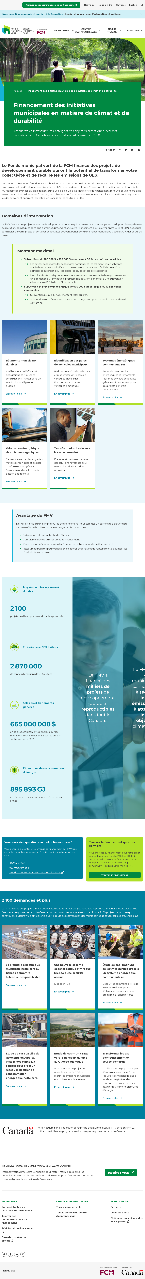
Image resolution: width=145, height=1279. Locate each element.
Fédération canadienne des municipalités (126, 1220)
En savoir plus (14, 393)
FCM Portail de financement (18, 1230)
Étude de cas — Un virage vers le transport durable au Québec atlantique (71, 1057)
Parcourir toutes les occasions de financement (17, 1209)
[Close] (141, 14)
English (133, 5)
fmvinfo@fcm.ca (18, 868)
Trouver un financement (114, 875)
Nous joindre (105, 5)
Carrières (121, 5)
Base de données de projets (14, 1239)
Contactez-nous (119, 1212)
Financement (62, 30)
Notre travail (112, 30)
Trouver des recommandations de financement (51, 5)
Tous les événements (68, 1207)
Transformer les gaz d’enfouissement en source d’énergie (116, 1057)
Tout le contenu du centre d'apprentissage (71, 1214)
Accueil (18, 91)
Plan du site (8, 1270)
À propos (133, 30)
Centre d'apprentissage (86, 30)
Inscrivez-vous (117, 1173)
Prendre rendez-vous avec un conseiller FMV (35, 872)
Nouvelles (89, 5)
